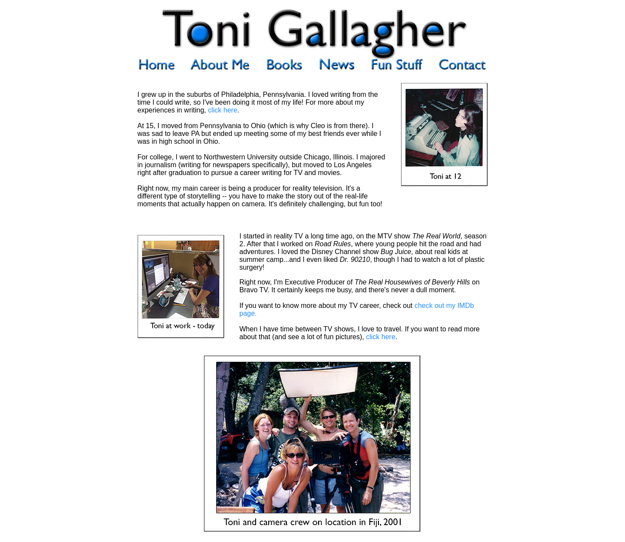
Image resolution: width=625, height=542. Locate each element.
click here (222, 110)
